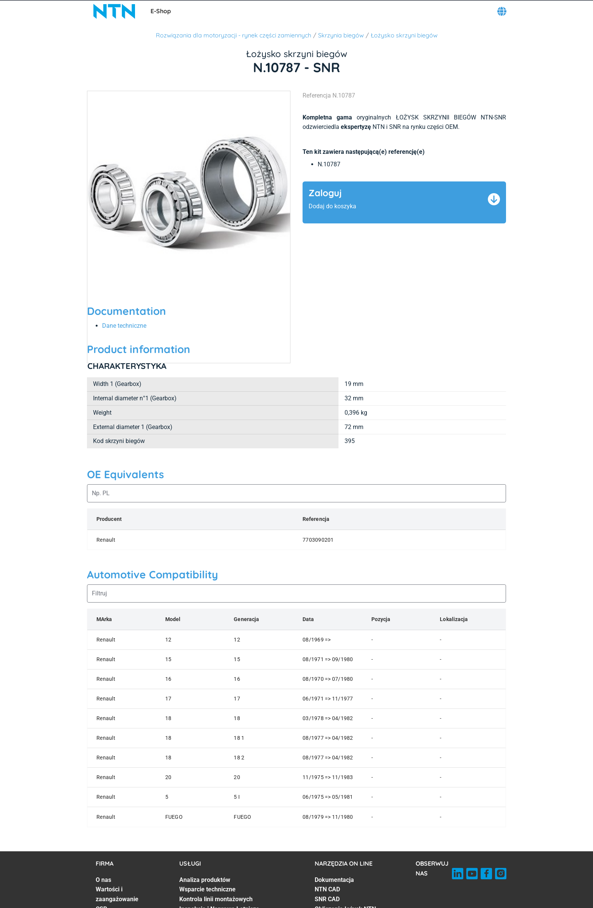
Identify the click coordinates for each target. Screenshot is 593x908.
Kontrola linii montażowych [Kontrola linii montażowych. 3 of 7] (216, 899)
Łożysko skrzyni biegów (404, 35)
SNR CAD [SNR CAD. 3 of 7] (327, 899)
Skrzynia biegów (341, 35)
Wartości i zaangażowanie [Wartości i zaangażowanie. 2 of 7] (117, 894)
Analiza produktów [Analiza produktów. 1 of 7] (204, 879)
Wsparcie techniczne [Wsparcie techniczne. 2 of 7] (207, 889)
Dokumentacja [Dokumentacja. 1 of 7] (334, 879)
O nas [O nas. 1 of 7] (103, 879)
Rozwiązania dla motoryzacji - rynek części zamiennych (233, 35)
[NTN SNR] (114, 11)
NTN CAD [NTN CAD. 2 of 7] (327, 889)
